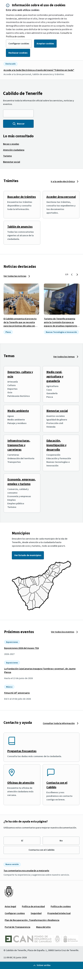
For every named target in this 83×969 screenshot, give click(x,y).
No (61, 840)
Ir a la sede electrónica (63, 181)
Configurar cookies (18, 43)
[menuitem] (11, 144)
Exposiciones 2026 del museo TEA (21, 648)
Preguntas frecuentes (21, 751)
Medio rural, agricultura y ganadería (54, 376)
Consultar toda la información (59, 723)
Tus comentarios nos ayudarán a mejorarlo (26, 870)
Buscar (18, 124)
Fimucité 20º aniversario (17, 693)
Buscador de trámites (21, 197)
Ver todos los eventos (62, 632)
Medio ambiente (18, 411)
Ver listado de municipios (27, 555)
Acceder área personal (61, 197)
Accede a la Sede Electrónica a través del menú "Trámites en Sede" (39, 70)
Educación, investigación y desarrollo (56, 445)
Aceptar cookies (45, 43)
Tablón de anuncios (20, 227)
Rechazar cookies (18, 52)
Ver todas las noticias (15, 276)
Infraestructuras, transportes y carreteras (18, 445)
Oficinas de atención (20, 783)
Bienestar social (57, 411)
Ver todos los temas (64, 356)
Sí (22, 840)
